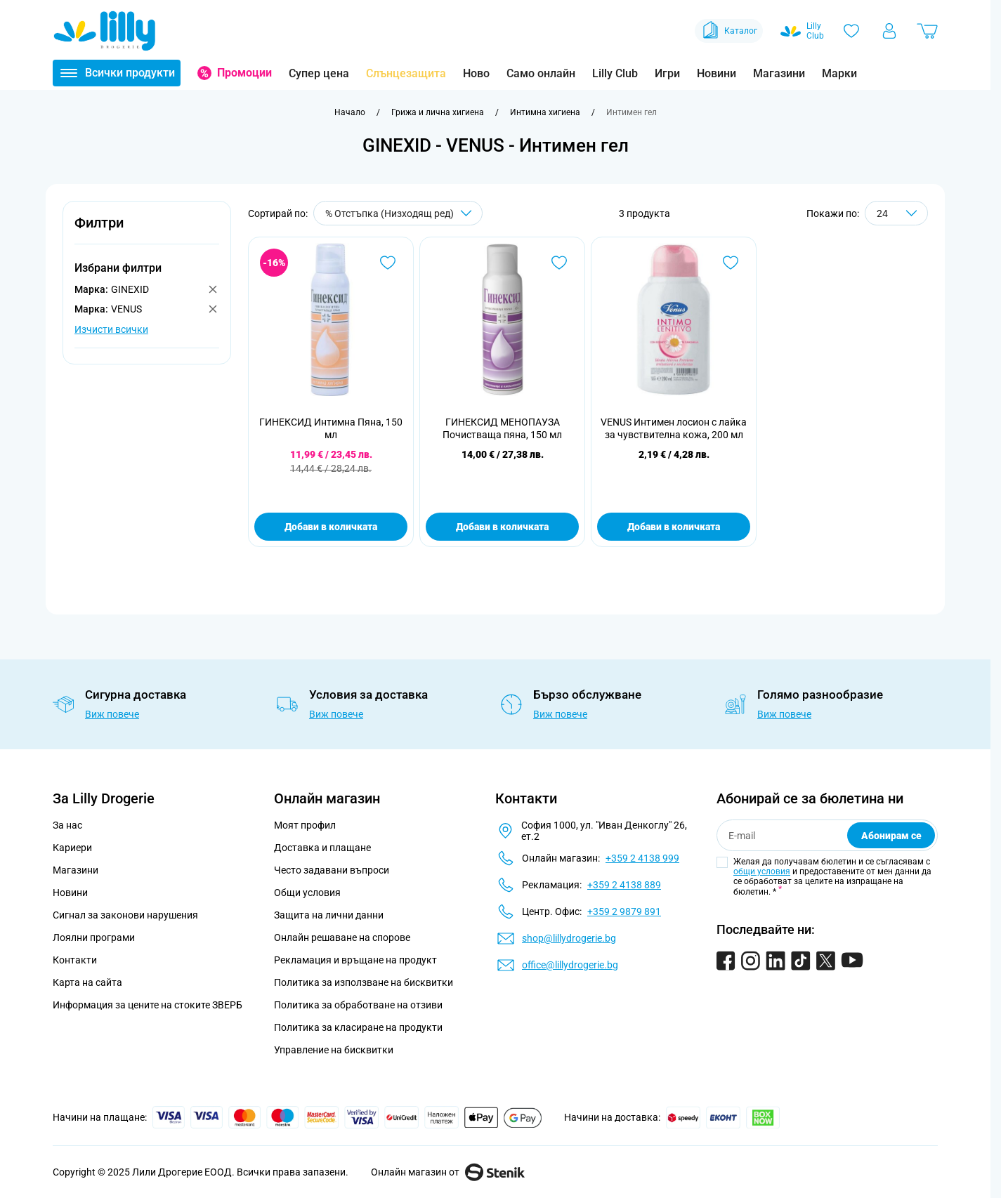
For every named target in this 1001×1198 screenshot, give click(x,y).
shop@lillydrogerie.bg (569, 938)
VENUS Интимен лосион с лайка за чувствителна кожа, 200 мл (674, 428)
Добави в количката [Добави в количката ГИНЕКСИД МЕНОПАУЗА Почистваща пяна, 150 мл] (502, 526)
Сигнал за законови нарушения (125, 915)
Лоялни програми (94, 937)
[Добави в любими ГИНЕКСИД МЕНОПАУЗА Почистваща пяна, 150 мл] (559, 263)
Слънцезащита (406, 73)
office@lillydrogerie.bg (570, 964)
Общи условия (307, 892)
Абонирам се (891, 835)
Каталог (728, 30)
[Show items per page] (896, 213)
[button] (146, 231)
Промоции (244, 72)
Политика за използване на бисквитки (363, 982)
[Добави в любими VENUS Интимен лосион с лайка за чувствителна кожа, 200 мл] (731, 263)
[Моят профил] (889, 30)
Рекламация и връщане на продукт (356, 960)
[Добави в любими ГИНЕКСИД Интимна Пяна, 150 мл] (388, 263)
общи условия (761, 871)
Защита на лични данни (329, 915)
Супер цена (319, 73)
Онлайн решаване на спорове (342, 937)
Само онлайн (540, 73)
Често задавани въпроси (331, 870)
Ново (476, 73)
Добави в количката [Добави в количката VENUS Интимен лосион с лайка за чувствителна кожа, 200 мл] (673, 526)
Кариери (72, 847)
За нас (67, 825)
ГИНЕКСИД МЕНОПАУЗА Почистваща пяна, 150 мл (502, 428)
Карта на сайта (87, 982)
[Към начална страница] (349, 112)
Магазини (779, 73)
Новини (716, 73)
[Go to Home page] (105, 31)
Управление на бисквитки (333, 1049)
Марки (839, 73)
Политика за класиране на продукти (358, 1027)
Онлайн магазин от (448, 1172)
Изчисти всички (111, 329)
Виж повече (112, 714)
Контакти (75, 960)
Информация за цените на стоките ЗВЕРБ (147, 1005)
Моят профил (305, 825)
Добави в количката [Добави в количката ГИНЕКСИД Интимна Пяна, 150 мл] (330, 526)
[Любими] (851, 30)
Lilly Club (615, 73)
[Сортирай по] (398, 213)
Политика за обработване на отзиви (358, 1005)
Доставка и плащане (322, 847)
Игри (667, 73)
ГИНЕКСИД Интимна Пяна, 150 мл (331, 428)
